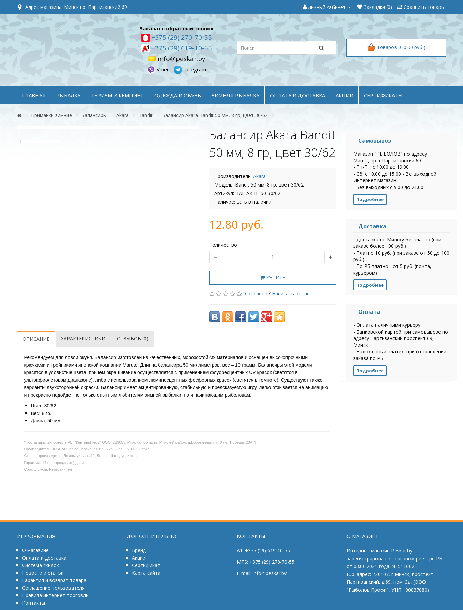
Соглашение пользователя (53, 587)
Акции (138, 558)
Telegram (190, 69)
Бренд (139, 550)
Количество (223, 245)
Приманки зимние (51, 115)
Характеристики (83, 338)
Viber (158, 69)
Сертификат (146, 565)
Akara (122, 115)
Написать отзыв (291, 293)
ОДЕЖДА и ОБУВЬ (177, 95)
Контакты (33, 602)
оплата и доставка (297, 95)
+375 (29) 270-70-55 (181, 37)
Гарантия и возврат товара (54, 580)
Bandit (145, 115)
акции (344, 95)
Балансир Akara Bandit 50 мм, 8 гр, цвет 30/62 (215, 115)
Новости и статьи (43, 572)
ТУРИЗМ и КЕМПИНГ (117, 95)
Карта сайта (146, 572)
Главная (34, 95)
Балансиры (94, 115)
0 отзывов (255, 293)
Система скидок (40, 565)
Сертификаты (383, 95)
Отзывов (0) (132, 338)
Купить (273, 277)
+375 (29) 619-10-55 (181, 48)
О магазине (35, 550)
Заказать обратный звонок (176, 28)
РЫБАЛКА (68, 95)
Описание (35, 339)
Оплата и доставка (44, 558)
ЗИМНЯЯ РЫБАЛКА (235, 95)
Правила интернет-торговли (55, 595)
